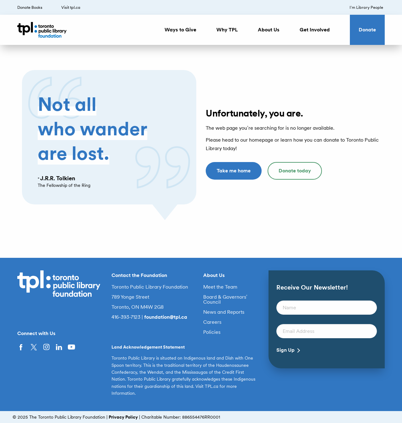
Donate (367, 30)
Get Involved (315, 30)
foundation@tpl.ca (165, 317)
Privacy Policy (123, 417)
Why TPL (227, 30)
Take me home (234, 171)
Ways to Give (180, 30)
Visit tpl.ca (70, 7)
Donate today (295, 171)
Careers (212, 322)
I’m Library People (366, 7)
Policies (211, 332)
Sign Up (285, 350)
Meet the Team (220, 287)
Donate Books (29, 7)
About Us (269, 30)
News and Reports (223, 312)
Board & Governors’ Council (225, 300)
